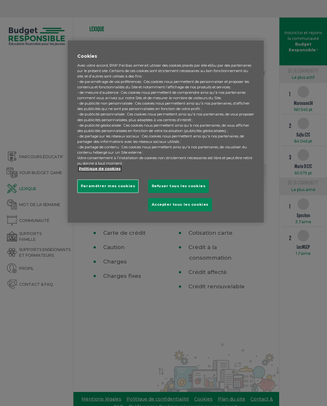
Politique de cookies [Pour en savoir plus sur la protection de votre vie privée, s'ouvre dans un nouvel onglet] (100, 168)
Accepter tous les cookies (180, 204)
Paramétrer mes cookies (108, 186)
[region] (166, 132)
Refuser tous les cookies (179, 186)
